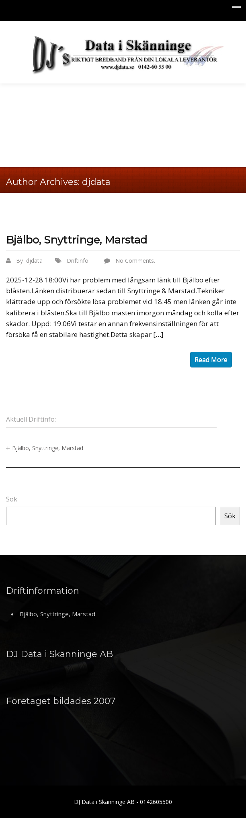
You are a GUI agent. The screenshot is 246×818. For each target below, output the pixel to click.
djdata (96, 182)
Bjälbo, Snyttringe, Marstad (76, 239)
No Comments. (135, 260)
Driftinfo (77, 260)
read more (211, 359)
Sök (11, 499)
